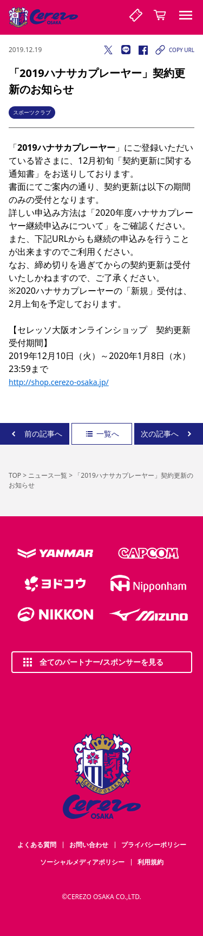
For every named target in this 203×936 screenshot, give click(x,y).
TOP (15, 475)
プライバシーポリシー (153, 844)
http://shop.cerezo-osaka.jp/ (59, 382)
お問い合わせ (88, 844)
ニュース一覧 (47, 475)
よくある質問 (36, 844)
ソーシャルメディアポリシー (82, 862)
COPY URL (174, 49)
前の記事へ (34, 433)
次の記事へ (168, 433)
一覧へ (101, 433)
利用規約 (150, 862)
